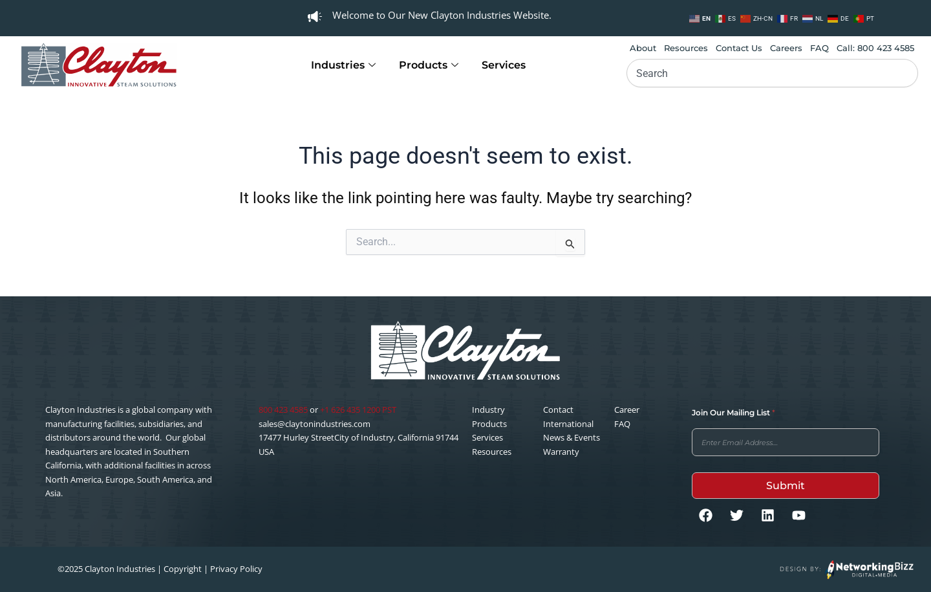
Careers (786, 48)
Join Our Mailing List (733, 412)
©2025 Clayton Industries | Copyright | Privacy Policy (160, 569)
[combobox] (772, 73)
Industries (343, 65)
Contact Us (739, 48)
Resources (686, 48)
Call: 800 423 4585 (875, 48)
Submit (785, 485)
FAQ (819, 48)
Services (504, 65)
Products (428, 65)
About (643, 48)
